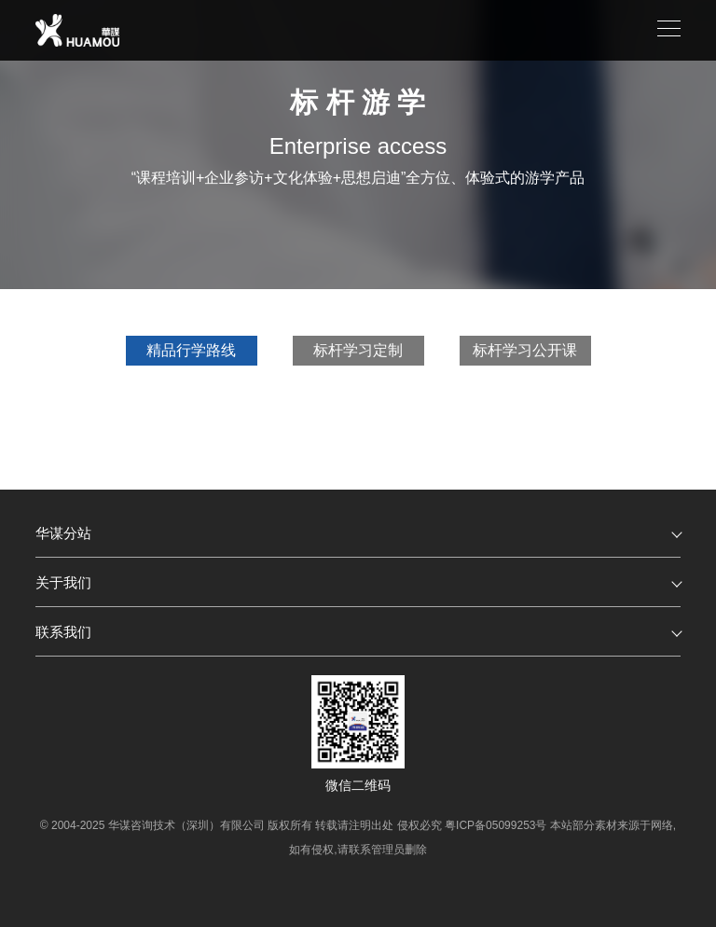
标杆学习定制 (358, 350)
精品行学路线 (191, 350)
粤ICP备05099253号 (495, 825)
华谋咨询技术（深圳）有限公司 (186, 825)
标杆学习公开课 (525, 350)
